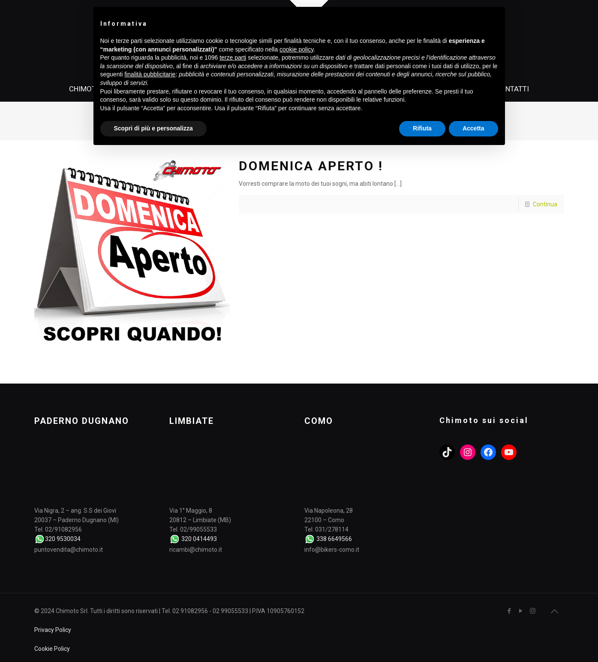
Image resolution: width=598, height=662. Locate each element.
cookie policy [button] (296, 49)
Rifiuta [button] (422, 128)
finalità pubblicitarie (149, 74)
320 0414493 (199, 538)
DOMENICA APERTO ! (311, 165)
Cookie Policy (52, 648)
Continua (545, 204)
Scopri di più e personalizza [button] (153, 128)
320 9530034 (63, 538)
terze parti (232, 57)
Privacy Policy (52, 629)
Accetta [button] (473, 128)
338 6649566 (334, 538)
